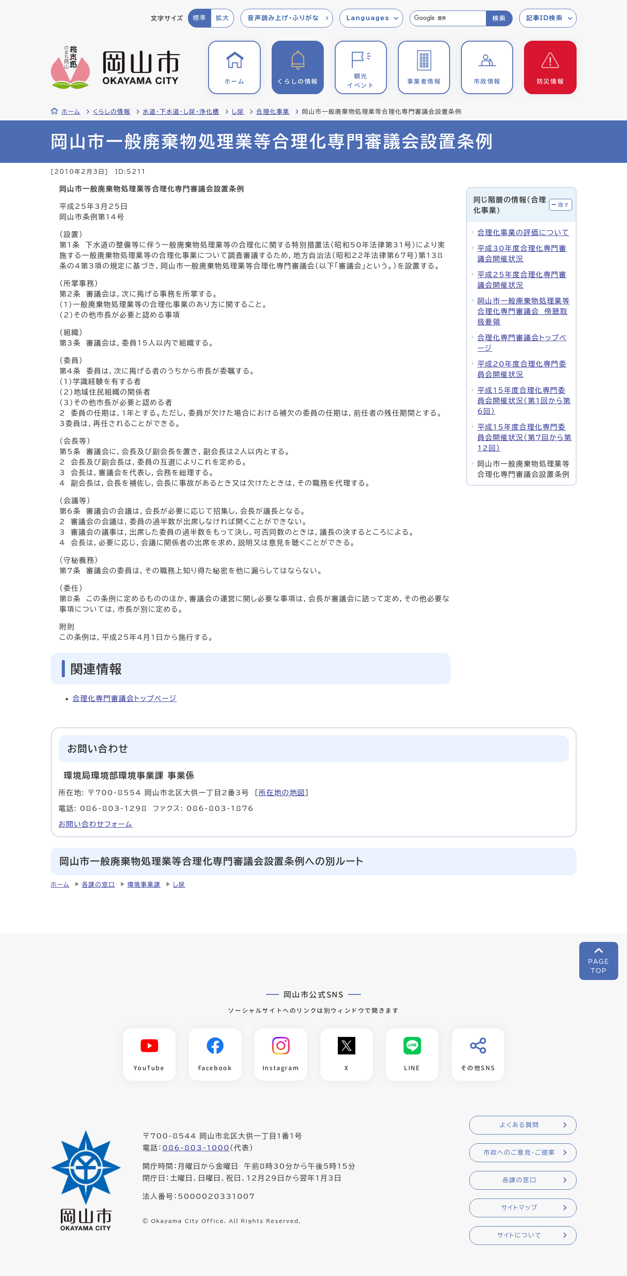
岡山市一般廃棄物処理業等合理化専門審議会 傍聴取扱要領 (524, 311)
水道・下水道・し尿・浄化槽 (181, 112)
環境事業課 (144, 884)
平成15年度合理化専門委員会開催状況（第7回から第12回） (525, 437)
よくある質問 (519, 1125)
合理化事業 (273, 112)
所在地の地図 (282, 792)
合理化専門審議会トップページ (125, 698)
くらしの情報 (112, 112)
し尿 (238, 112)
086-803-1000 (196, 1148)
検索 (499, 18)
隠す (564, 204)
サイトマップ (519, 1208)
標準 (199, 18)
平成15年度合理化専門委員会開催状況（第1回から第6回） (524, 401)
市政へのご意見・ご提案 (520, 1153)
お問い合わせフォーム (96, 824)
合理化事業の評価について (524, 232)
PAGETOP (598, 966)
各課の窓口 (98, 884)
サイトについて (519, 1236)
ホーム (71, 112)
